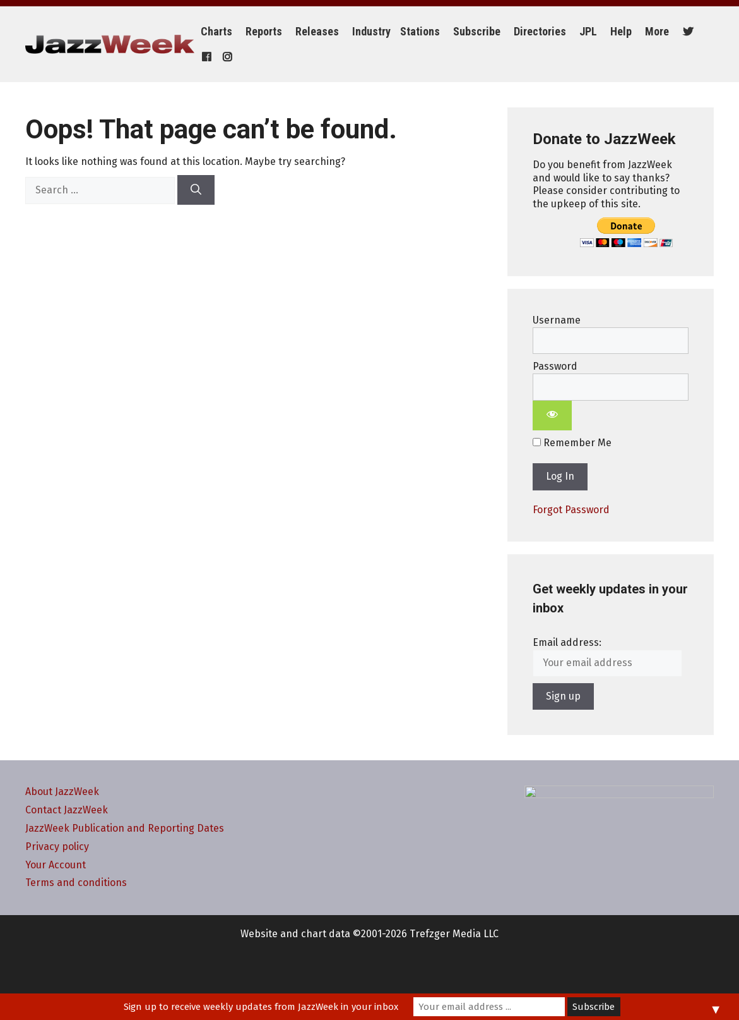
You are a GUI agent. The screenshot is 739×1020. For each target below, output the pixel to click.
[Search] (196, 190)
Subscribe (476, 31)
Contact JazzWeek (66, 810)
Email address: (567, 642)
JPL (588, 31)
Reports (263, 31)
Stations (420, 31)
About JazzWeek (62, 792)
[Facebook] (204, 57)
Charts (216, 31)
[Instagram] (225, 57)
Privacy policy (57, 847)
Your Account (55, 865)
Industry (371, 31)
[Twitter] (686, 31)
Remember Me (572, 443)
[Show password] (552, 416)
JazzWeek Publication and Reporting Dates (124, 828)
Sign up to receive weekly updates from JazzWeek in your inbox (261, 1006)
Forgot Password (571, 510)
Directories (540, 31)
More (657, 31)
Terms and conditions (76, 883)
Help (621, 31)
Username (557, 320)
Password (555, 366)
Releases (317, 31)
